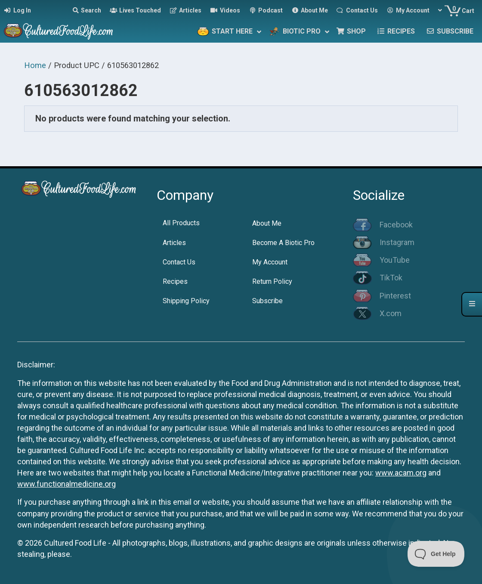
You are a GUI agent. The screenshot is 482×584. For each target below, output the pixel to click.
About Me (266, 223)
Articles (174, 243)
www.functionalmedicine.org (66, 483)
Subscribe (267, 301)
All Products (181, 223)
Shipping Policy (186, 301)
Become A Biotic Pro (283, 243)
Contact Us (179, 262)
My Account (269, 262)
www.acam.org (400, 472)
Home (35, 65)
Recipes (175, 281)
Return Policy (272, 281)
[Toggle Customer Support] (436, 554)
